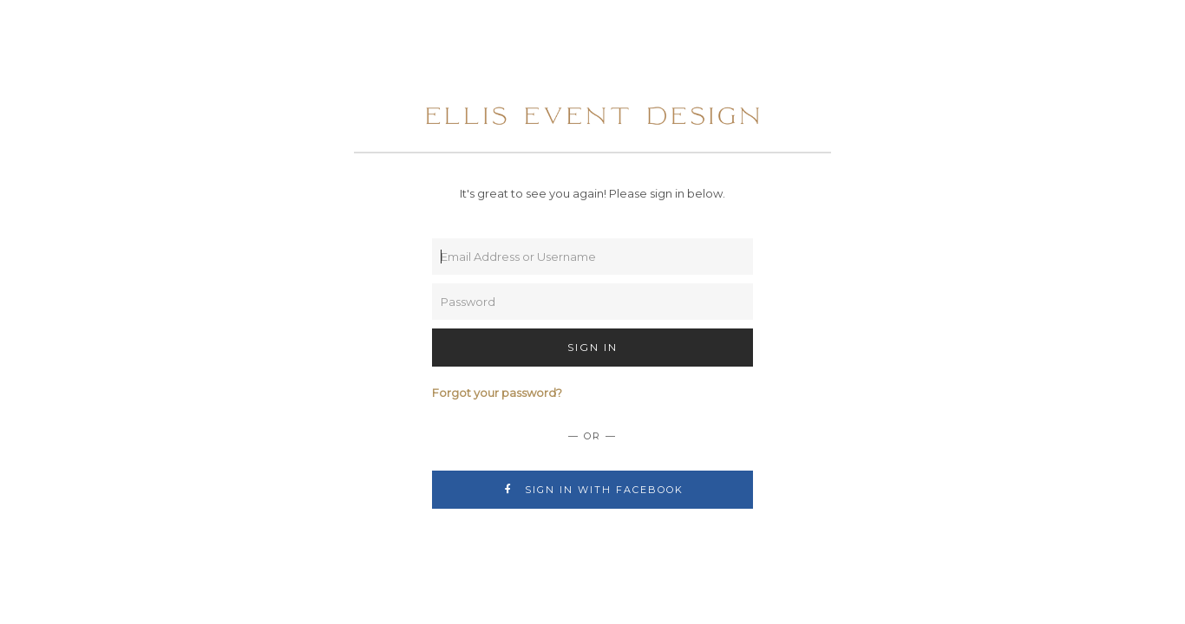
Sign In (592, 347)
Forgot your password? (497, 393)
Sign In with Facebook (593, 490)
